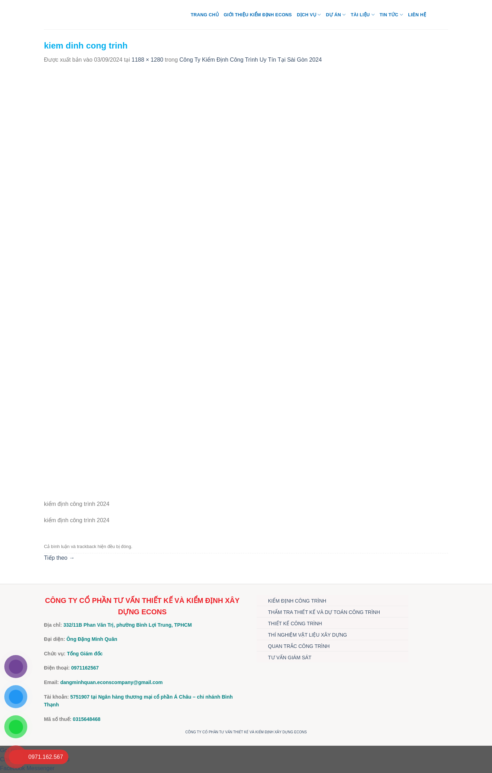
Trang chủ (205, 14)
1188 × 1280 (147, 60)
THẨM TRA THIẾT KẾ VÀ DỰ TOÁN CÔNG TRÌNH (324, 612)
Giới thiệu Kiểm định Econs (258, 14)
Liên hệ (417, 14)
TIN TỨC (391, 14)
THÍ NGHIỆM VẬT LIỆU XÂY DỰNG (307, 635)
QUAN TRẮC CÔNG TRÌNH (299, 646)
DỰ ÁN (336, 14)
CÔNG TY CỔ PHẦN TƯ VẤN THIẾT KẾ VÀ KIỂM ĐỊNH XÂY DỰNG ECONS (246, 732)
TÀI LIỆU (362, 14)
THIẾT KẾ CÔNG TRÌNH (295, 623)
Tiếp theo (59, 558)
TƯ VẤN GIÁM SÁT (290, 657)
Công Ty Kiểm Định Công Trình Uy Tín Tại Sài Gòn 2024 (250, 60)
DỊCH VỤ (309, 14)
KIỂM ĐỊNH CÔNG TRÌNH (297, 601)
